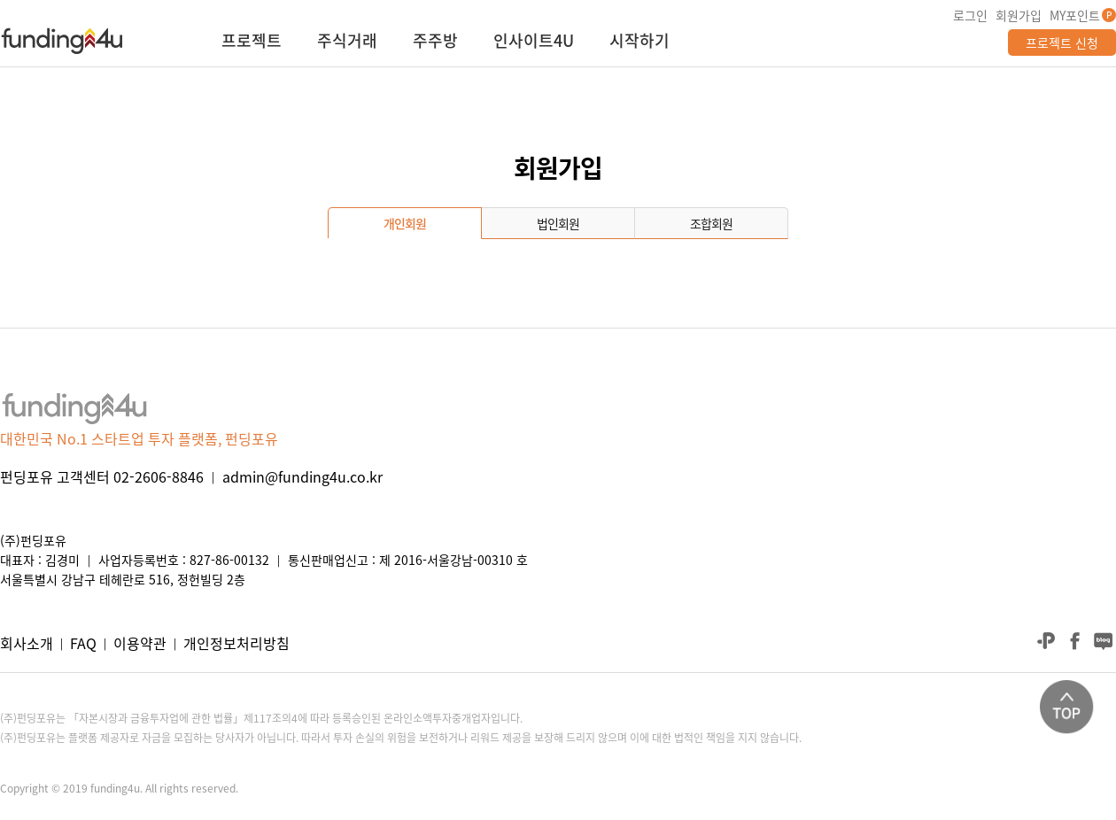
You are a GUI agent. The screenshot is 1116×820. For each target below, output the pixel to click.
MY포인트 (1075, 15)
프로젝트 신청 (1062, 42)
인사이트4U (533, 42)
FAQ (83, 643)
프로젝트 (251, 42)
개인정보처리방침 (236, 643)
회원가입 (1019, 15)
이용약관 (140, 643)
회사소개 (26, 643)
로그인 (970, 15)
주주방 (435, 42)
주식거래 (347, 42)
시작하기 (639, 42)
